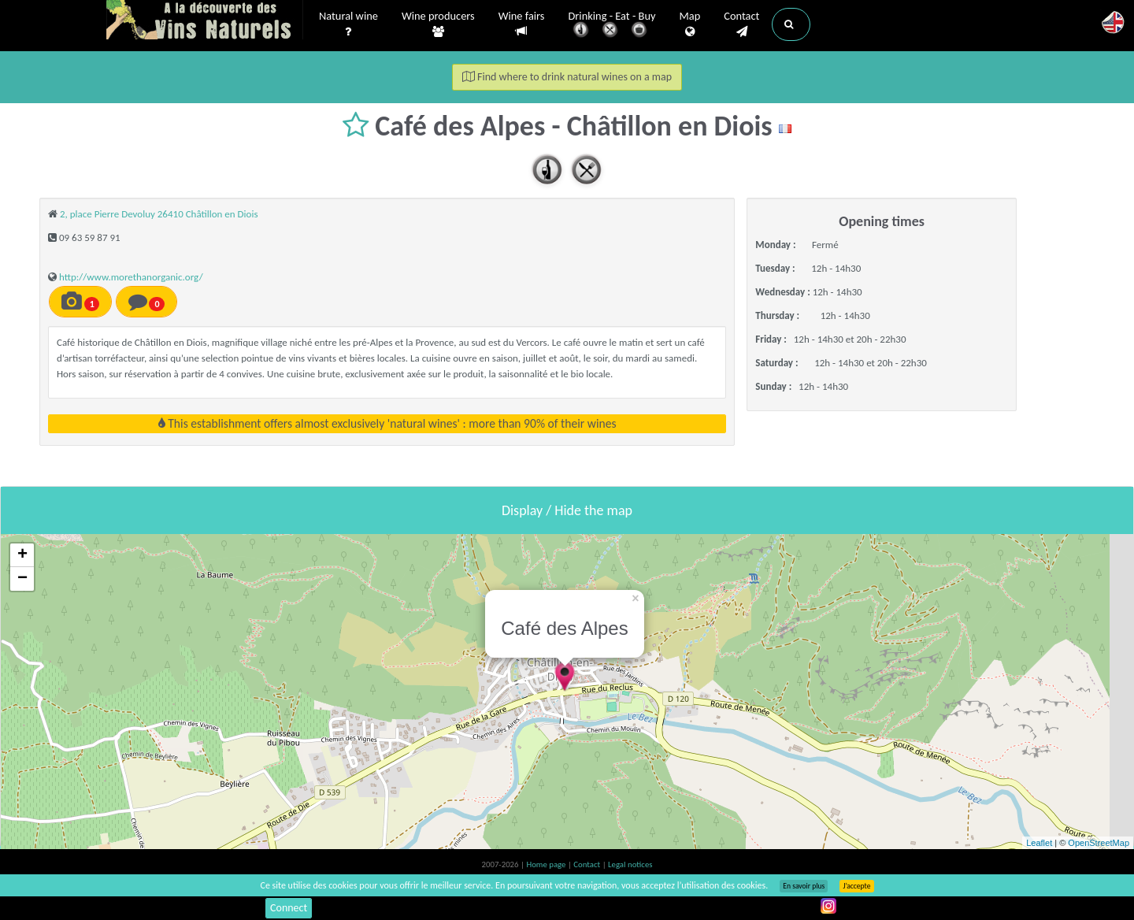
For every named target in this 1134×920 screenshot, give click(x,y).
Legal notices (630, 864)
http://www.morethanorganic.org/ (131, 277)
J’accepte (856, 886)
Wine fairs (521, 24)
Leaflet (1039, 843)
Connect (288, 907)
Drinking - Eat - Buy (612, 25)
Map (690, 24)
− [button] (22, 579)
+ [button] (22, 555)
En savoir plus (804, 886)
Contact (741, 24)
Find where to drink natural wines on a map (567, 76)
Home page (547, 864)
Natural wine (348, 24)
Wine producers (438, 24)
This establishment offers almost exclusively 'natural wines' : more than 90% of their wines (387, 423)
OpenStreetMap (1098, 843)
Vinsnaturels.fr (204, 21)
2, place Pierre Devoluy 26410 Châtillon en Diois (159, 214)
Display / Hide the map (567, 510)
